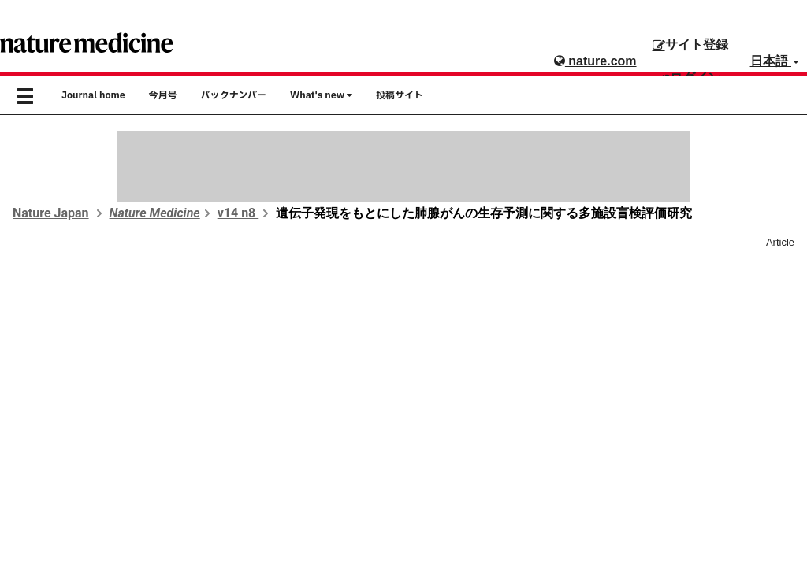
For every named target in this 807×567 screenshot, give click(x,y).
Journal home (93, 95)
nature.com (595, 61)
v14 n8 (238, 213)
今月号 (163, 95)
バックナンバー (233, 95)
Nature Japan (51, 213)
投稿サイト (399, 95)
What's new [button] (321, 95)
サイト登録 (690, 44)
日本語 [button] (774, 61)
